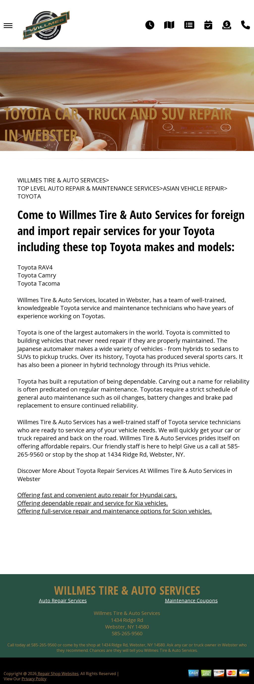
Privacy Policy (34, 679)
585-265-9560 (127, 633)
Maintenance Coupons (191, 600)
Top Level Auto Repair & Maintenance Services (88, 188)
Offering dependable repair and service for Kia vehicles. (92, 503)
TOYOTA (29, 196)
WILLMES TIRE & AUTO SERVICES (61, 180)
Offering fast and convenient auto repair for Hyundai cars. (97, 495)
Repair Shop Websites (58, 673)
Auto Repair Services (63, 600)
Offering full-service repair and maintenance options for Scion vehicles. (114, 511)
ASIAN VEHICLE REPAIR (193, 188)
